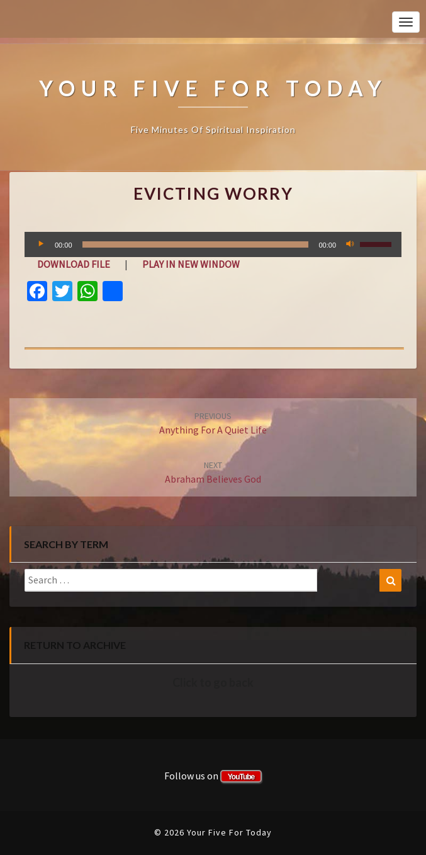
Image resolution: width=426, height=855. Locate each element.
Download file (73, 264)
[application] (213, 244)
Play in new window (191, 264)
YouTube (241, 776)
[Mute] (350, 244)
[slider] (195, 244)
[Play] (41, 244)
